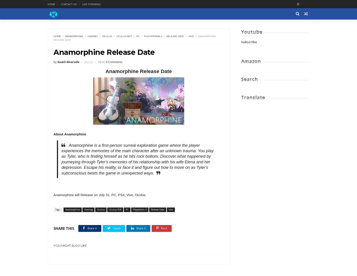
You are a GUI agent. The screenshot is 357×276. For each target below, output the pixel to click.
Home (51, 4)
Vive (191, 36)
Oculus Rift (124, 36)
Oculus (107, 36)
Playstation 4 (153, 36)
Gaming (93, 36)
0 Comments (114, 62)
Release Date (175, 36)
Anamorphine (74, 36)
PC (138, 36)
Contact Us (68, 4)
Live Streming (91, 4)
